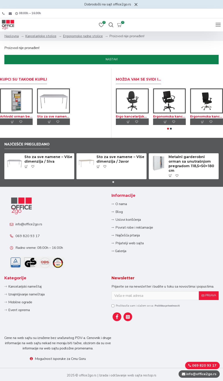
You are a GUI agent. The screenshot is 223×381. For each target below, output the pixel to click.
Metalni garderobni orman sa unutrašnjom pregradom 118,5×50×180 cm (191, 163)
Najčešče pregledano (27, 144)
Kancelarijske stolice (40, 36)
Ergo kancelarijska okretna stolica (132, 116)
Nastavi (112, 59)
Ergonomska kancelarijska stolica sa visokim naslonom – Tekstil (206, 116)
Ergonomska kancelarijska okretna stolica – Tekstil (169, 116)
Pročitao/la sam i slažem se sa (146, 306)
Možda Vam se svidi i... (138, 79)
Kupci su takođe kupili (23, 79)
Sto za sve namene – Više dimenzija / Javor (120, 159)
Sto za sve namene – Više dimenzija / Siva (53, 116)
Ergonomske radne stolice (83, 36)
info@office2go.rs (28, 224)
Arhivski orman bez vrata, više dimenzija (16, 116)
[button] (168, 129)
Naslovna (11, 36)
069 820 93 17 (27, 236)
